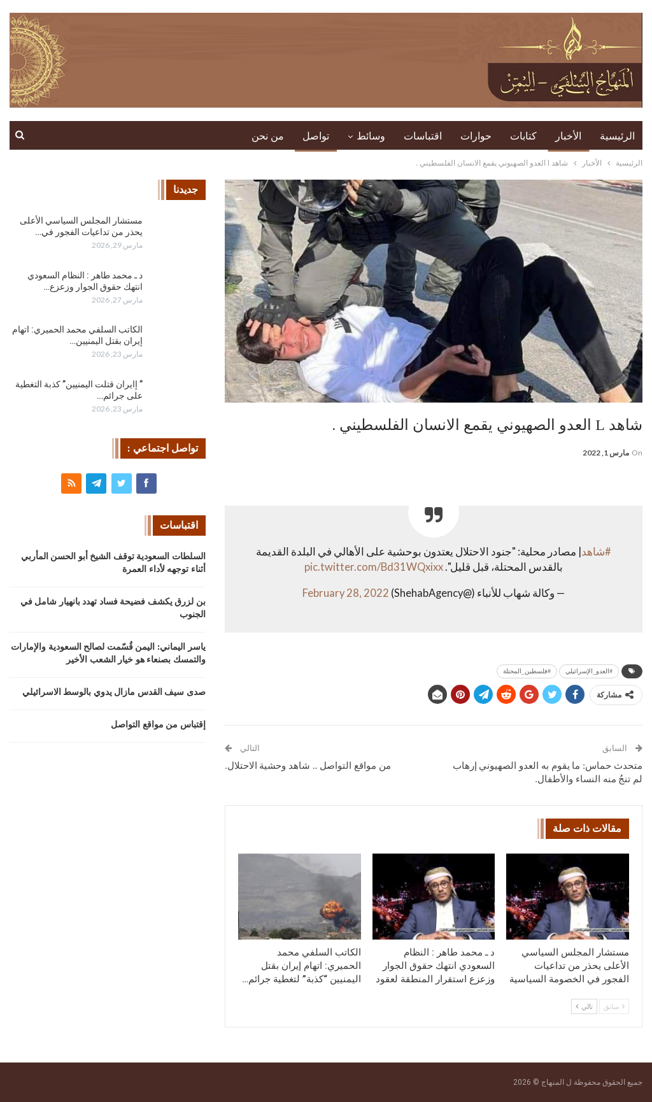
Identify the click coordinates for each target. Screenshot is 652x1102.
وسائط (371, 136)
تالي (584, 1006)
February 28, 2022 (345, 593)
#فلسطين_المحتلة (527, 671)
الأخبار (568, 136)
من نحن (268, 136)
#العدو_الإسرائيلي (589, 671)
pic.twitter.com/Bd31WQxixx (373, 567)
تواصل (315, 136)
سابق (614, 1006)
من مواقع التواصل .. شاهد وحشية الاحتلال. (308, 766)
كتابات (523, 136)
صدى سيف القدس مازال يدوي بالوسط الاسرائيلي (114, 692)
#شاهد (596, 551)
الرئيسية (617, 136)
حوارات (476, 136)
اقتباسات (423, 136)
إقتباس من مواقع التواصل (158, 724)
